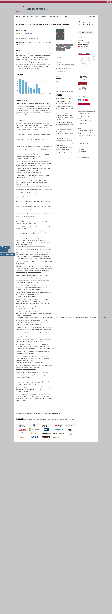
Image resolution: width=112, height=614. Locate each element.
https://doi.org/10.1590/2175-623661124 (25, 369)
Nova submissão (54, 17)
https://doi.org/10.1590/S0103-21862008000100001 (28, 131)
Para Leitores (81, 147)
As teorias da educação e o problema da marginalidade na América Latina (86, 122)
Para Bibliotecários (82, 151)
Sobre (65, 17)
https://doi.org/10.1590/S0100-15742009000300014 (28, 172)
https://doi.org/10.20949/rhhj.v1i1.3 (24, 391)
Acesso (95, 4)
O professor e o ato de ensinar (85, 117)
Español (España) (84, 46)
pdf (58, 44)
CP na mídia (34, 17)
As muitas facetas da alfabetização (86, 135)
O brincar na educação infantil (85, 127)
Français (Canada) (84, 42)
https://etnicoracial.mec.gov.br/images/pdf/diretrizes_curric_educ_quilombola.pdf (36, 348)
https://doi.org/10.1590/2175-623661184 (25, 296)
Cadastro (90, 4)
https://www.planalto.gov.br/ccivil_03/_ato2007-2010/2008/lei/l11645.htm (33, 258)
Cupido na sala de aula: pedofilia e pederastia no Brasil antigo (86, 131)
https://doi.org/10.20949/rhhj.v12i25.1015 (31, 165)
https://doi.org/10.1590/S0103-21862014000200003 (28, 289)
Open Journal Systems (83, 157)
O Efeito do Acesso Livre (68, 152)
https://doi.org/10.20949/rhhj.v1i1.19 (25, 143)
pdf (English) (64, 44)
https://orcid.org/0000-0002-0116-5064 (25, 33)
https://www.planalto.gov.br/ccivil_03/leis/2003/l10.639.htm (30, 246)
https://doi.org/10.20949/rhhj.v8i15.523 (25, 216)
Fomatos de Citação (61, 71)
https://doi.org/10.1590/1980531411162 (28, 38)
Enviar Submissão (86, 32)
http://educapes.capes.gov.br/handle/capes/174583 (28, 272)
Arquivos (26, 17)
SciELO (68, 47)
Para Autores (81, 149)
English (82, 40)
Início (17, 20)
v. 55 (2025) (28, 20)
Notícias (43, 17)
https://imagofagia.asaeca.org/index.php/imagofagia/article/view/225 (33, 186)
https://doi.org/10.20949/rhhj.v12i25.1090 (26, 384)
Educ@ (70, 44)
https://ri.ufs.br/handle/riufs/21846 (24, 308)
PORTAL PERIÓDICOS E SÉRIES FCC (9, 2)
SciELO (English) (60, 50)
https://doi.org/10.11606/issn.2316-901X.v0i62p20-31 (29, 324)
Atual (18, 17)
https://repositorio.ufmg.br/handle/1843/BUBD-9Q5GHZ (29, 362)
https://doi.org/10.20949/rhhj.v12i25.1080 (39, 332)
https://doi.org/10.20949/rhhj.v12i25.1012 (26, 158)
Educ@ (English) (60, 47)
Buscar (92, 17)
